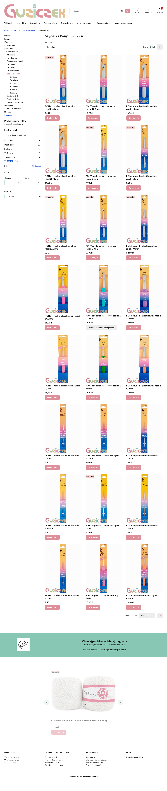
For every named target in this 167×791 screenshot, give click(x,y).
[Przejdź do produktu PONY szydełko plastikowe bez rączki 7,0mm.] (63, 219)
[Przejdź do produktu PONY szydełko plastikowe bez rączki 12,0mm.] (104, 79)
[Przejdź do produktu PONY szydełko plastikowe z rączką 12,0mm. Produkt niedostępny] (104, 289)
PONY (11, 196)
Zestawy (13, 93)
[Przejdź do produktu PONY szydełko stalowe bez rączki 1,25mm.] (63, 498)
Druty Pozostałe (14, 70)
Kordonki (8, 42)
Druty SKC (11, 67)
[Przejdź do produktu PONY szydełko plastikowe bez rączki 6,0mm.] (144, 149)
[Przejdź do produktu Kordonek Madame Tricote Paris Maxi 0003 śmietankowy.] (83, 694)
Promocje (8, 115)
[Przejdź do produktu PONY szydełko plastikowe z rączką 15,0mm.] (144, 289)
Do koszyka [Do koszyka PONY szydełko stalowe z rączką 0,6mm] (93, 607)
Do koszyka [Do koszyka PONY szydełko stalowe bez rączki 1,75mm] (133, 537)
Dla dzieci (13, 77)
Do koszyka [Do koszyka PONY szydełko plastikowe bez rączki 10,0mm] (52, 118)
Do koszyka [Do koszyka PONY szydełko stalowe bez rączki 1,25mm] (52, 537)
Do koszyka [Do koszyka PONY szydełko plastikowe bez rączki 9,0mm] (133, 258)
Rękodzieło (8, 48)
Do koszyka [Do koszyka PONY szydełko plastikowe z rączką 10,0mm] (52, 328)
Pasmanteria (9, 45)
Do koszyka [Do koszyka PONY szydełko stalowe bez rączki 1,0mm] (133, 467)
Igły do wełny (12, 58)
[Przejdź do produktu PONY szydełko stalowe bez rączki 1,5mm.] (104, 498)
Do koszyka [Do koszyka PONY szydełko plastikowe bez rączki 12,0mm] (93, 118)
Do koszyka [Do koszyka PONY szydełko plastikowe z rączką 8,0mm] (93, 397)
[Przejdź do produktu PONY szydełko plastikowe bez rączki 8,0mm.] (104, 219)
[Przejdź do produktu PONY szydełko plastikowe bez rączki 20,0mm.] (63, 149)
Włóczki (7, 36)
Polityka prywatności (94, 762)
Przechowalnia (10, 762)
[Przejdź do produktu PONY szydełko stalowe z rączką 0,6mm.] (104, 568)
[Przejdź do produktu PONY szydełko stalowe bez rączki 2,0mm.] (63, 568)
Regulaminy (90, 757)
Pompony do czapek (15, 61)
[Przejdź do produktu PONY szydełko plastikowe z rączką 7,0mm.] (63, 359)
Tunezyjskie (15, 89)
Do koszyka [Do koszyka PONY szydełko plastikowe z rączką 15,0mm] (133, 328)
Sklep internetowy (82, 776)
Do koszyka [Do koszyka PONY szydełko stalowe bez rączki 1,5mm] (93, 537)
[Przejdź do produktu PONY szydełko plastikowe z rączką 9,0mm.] (144, 359)
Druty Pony (11, 64)
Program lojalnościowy (54, 760)
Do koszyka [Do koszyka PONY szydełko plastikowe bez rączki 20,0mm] (52, 188)
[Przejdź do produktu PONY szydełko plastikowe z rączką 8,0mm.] (104, 359)
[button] (127, 11)
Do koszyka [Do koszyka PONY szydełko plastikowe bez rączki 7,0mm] (52, 258)
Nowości (7, 112)
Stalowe (13, 83)
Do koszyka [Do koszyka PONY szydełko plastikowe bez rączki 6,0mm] (133, 188)
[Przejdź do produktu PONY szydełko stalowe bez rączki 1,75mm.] (144, 498)
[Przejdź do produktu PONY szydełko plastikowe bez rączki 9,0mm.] (144, 219)
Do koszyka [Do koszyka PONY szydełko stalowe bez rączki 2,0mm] (52, 607)
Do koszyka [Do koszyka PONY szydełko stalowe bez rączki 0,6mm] (52, 467)
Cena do (28, 178)
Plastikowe (14, 80)
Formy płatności (51, 757)
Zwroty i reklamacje (94, 765)
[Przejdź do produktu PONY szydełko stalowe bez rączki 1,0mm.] (144, 428)
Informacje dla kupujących (96, 760)
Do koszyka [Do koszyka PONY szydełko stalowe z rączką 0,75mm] (133, 607)
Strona (145, 47)
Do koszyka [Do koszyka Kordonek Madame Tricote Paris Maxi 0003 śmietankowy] (59, 732)
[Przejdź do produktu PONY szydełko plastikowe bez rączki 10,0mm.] (63, 79)
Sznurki (7, 39)
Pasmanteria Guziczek (12, 30)
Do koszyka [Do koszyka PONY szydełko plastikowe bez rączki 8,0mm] (93, 258)
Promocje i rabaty (52, 762)
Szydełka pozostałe (15, 102)
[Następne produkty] (147, 615)
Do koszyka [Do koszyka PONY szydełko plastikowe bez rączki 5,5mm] (93, 188)
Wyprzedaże (9, 105)
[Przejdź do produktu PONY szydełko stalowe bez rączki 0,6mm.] (63, 428)
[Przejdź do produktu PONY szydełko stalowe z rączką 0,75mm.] (144, 568)
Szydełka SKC (12, 96)
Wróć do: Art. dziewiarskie (15, 135)
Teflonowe (14, 86)
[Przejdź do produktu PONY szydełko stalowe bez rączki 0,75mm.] (104, 428)
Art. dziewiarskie (29, 30)
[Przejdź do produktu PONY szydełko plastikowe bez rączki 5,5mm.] (104, 149)
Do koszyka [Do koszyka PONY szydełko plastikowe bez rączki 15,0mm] (133, 118)
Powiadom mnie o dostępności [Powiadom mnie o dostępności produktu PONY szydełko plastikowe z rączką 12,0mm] (101, 328)
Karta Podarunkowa (12, 108)
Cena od (7, 178)
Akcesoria (11, 55)
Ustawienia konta (11, 760)
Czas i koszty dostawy (54, 765)
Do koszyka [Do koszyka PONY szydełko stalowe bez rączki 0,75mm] (93, 467)
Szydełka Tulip (13, 99)
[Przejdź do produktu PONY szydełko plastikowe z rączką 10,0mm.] (63, 289)
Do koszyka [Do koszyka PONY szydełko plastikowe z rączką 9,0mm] (133, 397)
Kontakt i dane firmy (134, 757)
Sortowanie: (50, 42)
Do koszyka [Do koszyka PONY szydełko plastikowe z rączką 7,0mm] (52, 397)
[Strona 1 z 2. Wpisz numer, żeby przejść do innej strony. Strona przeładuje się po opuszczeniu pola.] (150, 47)
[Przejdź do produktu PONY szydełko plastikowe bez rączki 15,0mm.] (144, 79)
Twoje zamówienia (11, 757)
